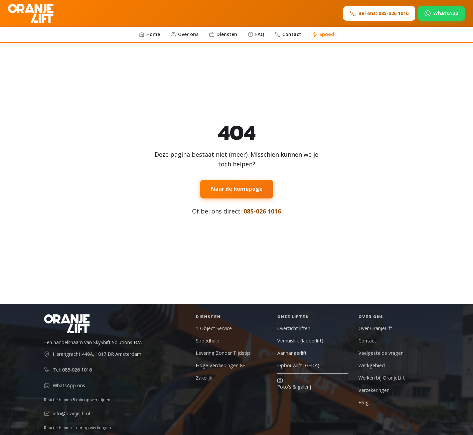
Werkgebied (371, 365)
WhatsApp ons (64, 385)
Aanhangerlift (292, 353)
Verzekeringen (373, 390)
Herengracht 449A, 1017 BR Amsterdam (92, 354)
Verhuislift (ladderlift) (300, 340)
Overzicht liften (293, 328)
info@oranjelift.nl (67, 413)
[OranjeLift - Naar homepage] (30, 13)
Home (149, 34)
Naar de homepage (237, 188)
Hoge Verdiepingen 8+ (221, 365)
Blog (363, 402)
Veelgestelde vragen (381, 353)
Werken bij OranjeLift (381, 378)
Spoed (323, 34)
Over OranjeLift (375, 328)
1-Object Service (214, 328)
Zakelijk (204, 378)
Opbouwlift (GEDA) (298, 365)
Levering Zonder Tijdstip (223, 353)
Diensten (223, 34)
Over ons (184, 34)
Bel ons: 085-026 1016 (379, 13)
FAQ (256, 34)
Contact (288, 34)
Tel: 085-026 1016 (68, 370)
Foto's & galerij (294, 384)
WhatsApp (441, 13)
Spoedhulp (207, 340)
